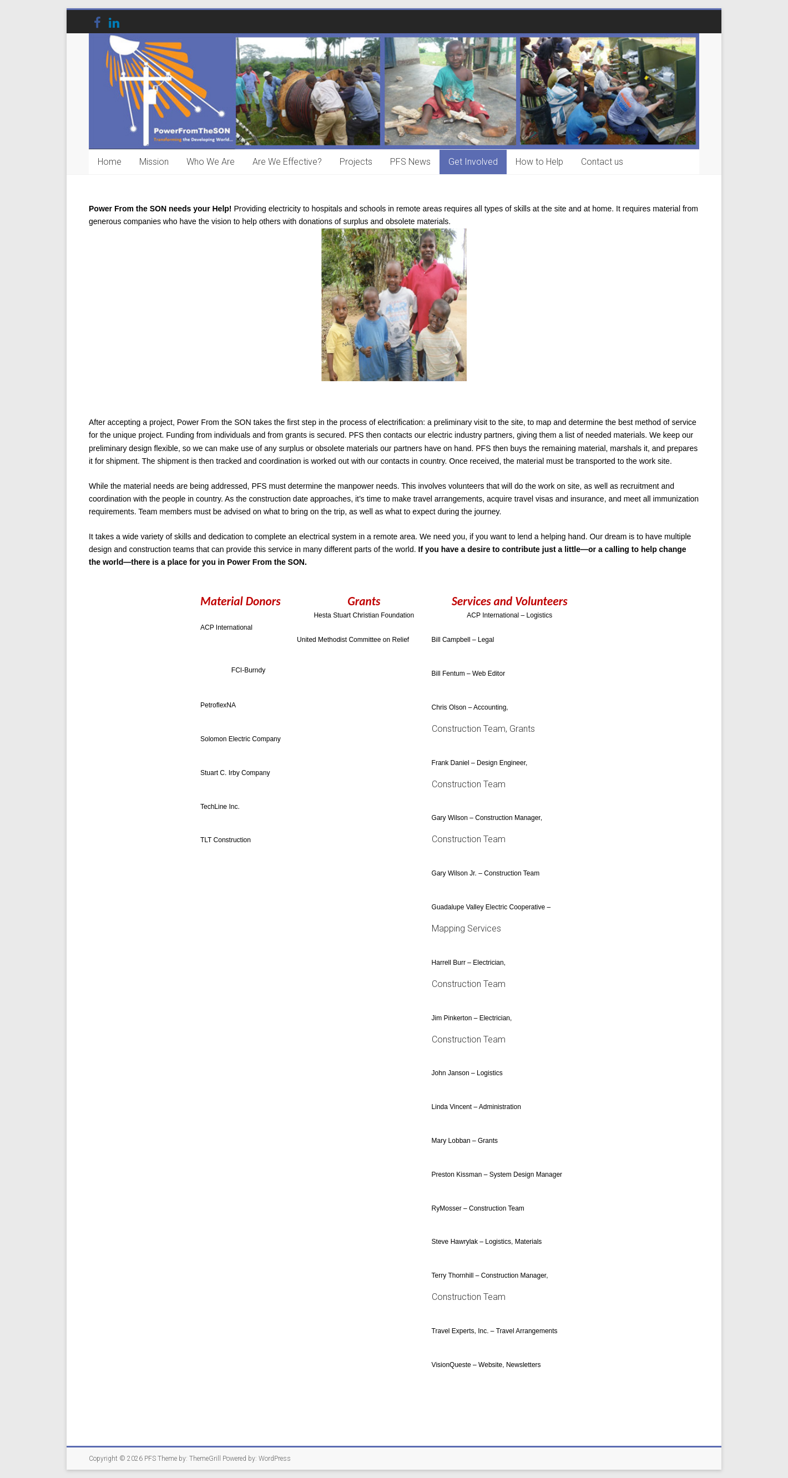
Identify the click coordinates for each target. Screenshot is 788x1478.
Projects (356, 161)
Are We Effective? (287, 161)
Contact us (602, 161)
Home (110, 161)
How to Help (539, 161)
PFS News (410, 161)
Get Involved (473, 161)
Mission (154, 161)
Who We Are (210, 161)
